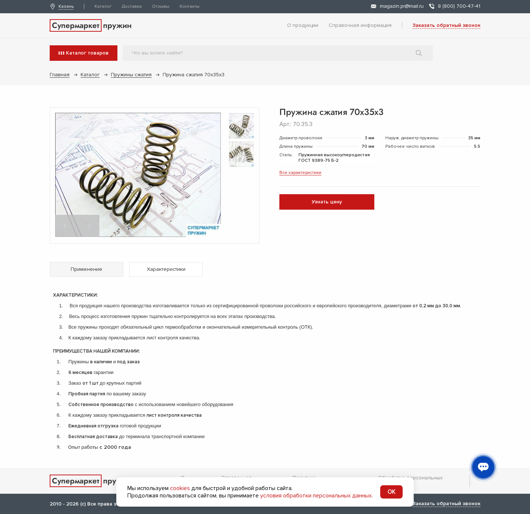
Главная (60, 74)
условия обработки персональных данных (316, 495)
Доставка (132, 6)
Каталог (103, 6)
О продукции (302, 25)
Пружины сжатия (131, 74)
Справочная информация (360, 25)
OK (391, 492)
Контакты (189, 6)
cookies (180, 488)
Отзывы (160, 6)
